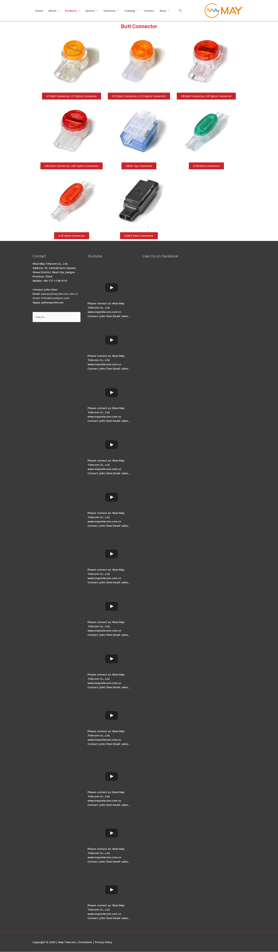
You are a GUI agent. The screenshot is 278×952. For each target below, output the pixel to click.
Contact (149, 10)
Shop (163, 10)
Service (90, 10)
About (52, 10)
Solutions (109, 10)
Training (129, 10)
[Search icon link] (180, 10)
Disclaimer (85, 942)
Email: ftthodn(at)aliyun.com (51, 298)
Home (39, 10)
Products (71, 10)
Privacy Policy (104, 942)
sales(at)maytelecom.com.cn (60, 294)
